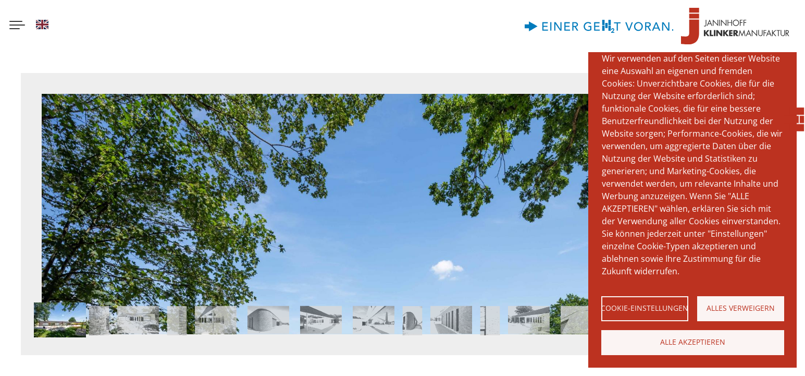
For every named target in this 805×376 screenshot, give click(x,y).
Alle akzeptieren (692, 342)
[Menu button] (17, 26)
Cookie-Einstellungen (644, 308)
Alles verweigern (741, 308)
